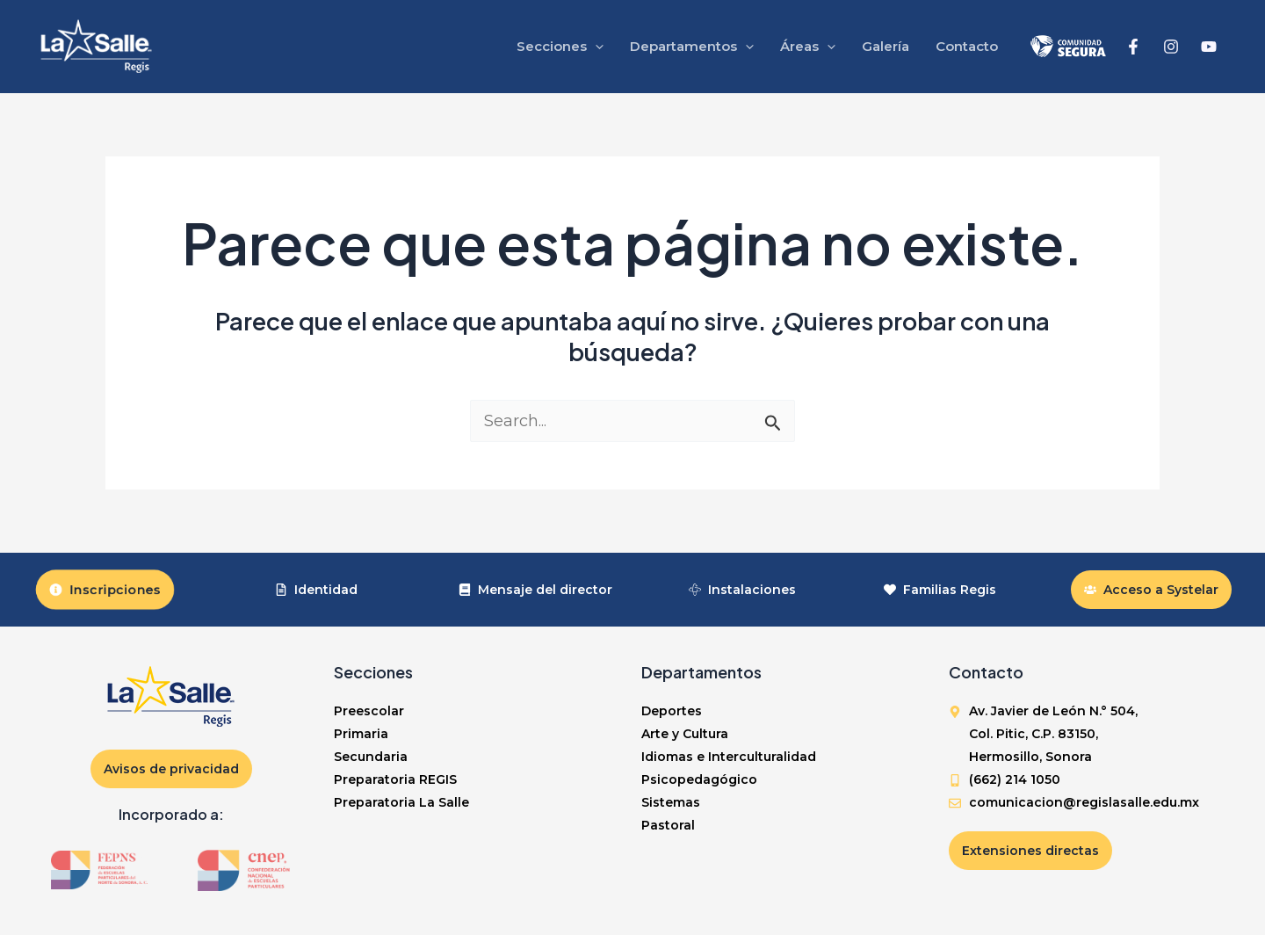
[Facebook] (1133, 46)
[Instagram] (1171, 46)
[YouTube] (1209, 46)
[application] (595, 46)
